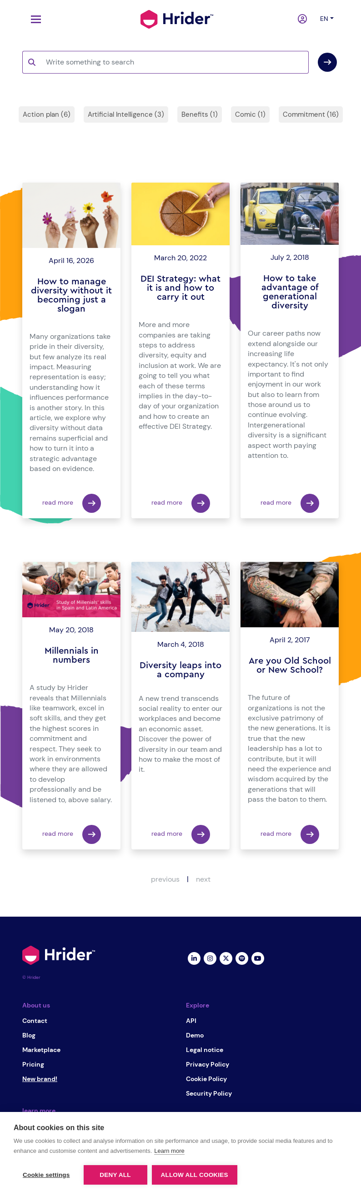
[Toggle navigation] (33, 19)
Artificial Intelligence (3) (126, 114)
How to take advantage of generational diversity (289, 292)
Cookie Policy (206, 1079)
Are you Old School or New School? (290, 665)
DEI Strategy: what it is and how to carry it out (180, 288)
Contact (34, 1021)
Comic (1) (250, 114)
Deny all (115, 1174)
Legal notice (204, 1050)
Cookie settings (46, 1174)
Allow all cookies (194, 1174)
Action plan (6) (46, 114)
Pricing (33, 1064)
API (191, 1021)
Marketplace (41, 1050)
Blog (28, 1035)
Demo (195, 1035)
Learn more (169, 1150)
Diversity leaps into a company (180, 670)
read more (71, 503)
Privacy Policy (207, 1064)
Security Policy (209, 1093)
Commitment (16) (311, 114)
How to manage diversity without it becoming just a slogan (71, 295)
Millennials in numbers (72, 655)
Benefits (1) (199, 114)
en (324, 19)
